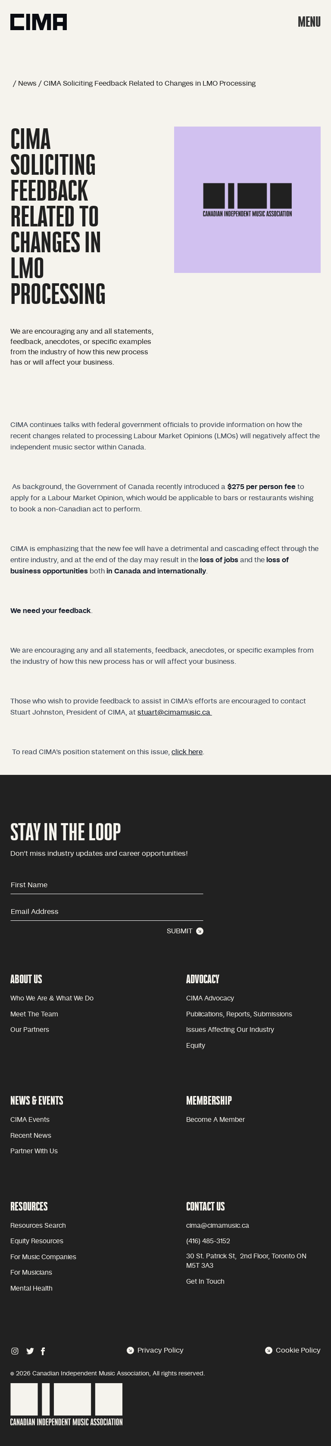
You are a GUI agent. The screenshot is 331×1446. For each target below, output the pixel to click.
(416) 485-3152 (208, 1241)
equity (195, 1046)
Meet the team (34, 1014)
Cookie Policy (293, 1350)
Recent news (30, 1136)
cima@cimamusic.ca (217, 1226)
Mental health (31, 1288)
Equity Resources (36, 1241)
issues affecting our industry (230, 1030)
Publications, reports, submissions (239, 1014)
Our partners (29, 1030)
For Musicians (31, 1273)
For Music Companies (43, 1257)
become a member (215, 1120)
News (27, 83)
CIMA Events (30, 1120)
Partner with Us (34, 1151)
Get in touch (205, 1282)
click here (187, 752)
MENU (309, 22)
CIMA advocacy (210, 998)
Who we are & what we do (52, 998)
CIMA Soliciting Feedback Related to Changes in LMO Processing (150, 83)
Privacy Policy (155, 1350)
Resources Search (38, 1226)
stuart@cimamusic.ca (174, 712)
